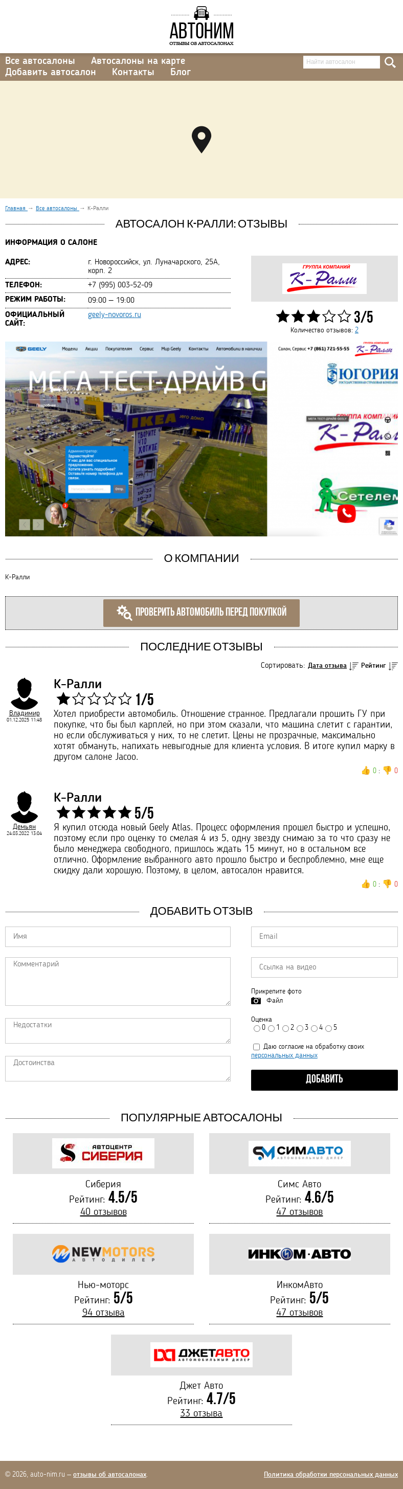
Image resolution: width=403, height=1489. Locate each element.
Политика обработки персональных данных (331, 1474)
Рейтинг (373, 665)
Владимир (24, 713)
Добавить (324, 1080)
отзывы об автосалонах (109, 1474)
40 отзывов (103, 1212)
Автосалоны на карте (138, 61)
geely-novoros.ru (114, 315)
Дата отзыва (327, 665)
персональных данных (284, 1055)
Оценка (261, 1019)
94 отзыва (103, 1313)
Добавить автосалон (50, 72)
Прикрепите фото (276, 991)
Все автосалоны (40, 61)
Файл (274, 1000)
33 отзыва (201, 1414)
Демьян (24, 826)
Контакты (133, 72)
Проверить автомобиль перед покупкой (201, 613)
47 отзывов (299, 1212)
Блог (180, 72)
